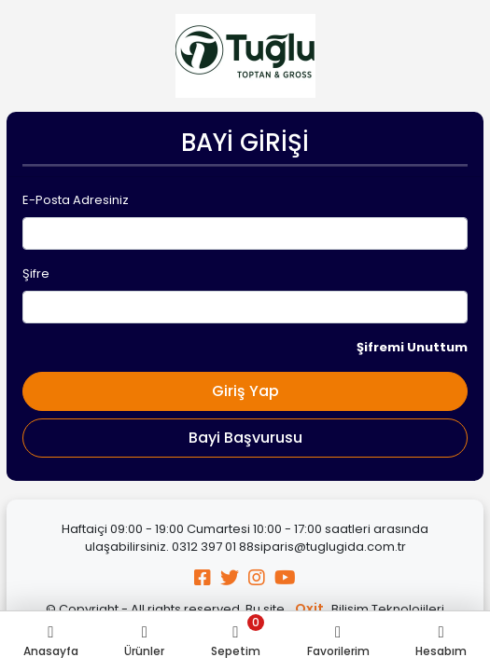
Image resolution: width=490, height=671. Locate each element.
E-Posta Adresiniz (75, 200)
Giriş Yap (245, 391)
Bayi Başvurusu (245, 437)
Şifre (35, 273)
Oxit (309, 608)
